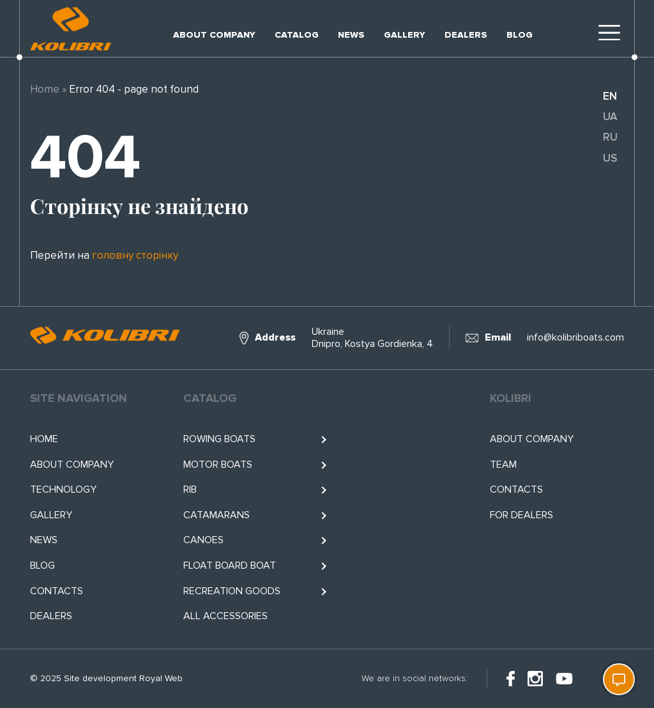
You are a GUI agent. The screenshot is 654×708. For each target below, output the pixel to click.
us (610, 158)
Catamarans (216, 515)
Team (503, 464)
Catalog (297, 34)
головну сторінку (135, 255)
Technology (63, 489)
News (351, 34)
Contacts (56, 591)
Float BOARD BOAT (229, 565)
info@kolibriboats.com (575, 337)
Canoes (203, 540)
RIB (190, 489)
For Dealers (521, 515)
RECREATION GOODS (231, 591)
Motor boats (217, 464)
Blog (519, 34)
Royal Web (161, 678)
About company (214, 34)
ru (610, 137)
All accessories (225, 616)
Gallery (404, 34)
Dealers (466, 34)
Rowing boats (219, 439)
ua (610, 116)
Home (44, 89)
